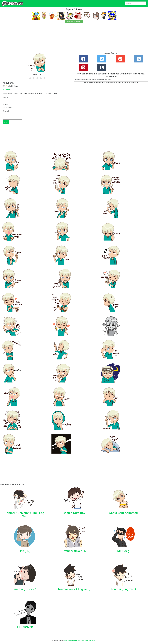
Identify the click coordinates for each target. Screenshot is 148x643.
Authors (82, 640)
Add (5, 122)
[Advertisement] (56, 39)
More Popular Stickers (74, 21)
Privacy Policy (92, 640)
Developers (71, 640)
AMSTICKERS (7, 90)
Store (86, 640)
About (65, 640)
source (5, 101)
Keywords (77, 640)
